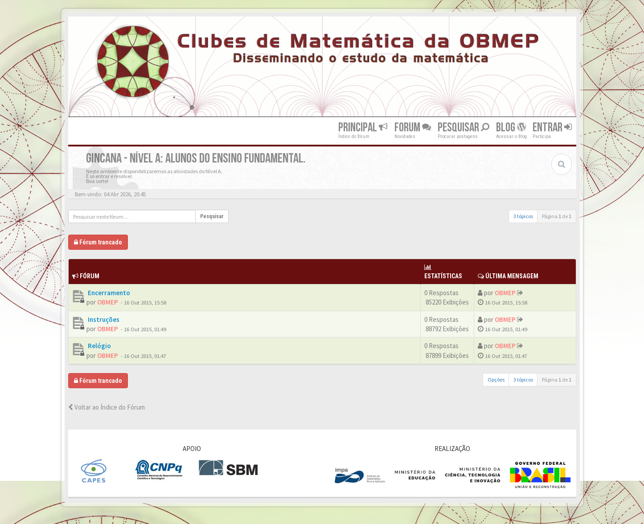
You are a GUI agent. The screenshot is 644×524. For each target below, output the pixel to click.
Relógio (98, 345)
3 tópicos (523, 216)
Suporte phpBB (123, 514)
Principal (363, 127)
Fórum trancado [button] (98, 242)
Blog (511, 127)
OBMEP (107, 302)
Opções (496, 379)
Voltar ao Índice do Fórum (106, 407)
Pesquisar (463, 127)
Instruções (102, 319)
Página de (556, 216)
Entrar (552, 127)
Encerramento (108, 292)
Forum (412, 127)
